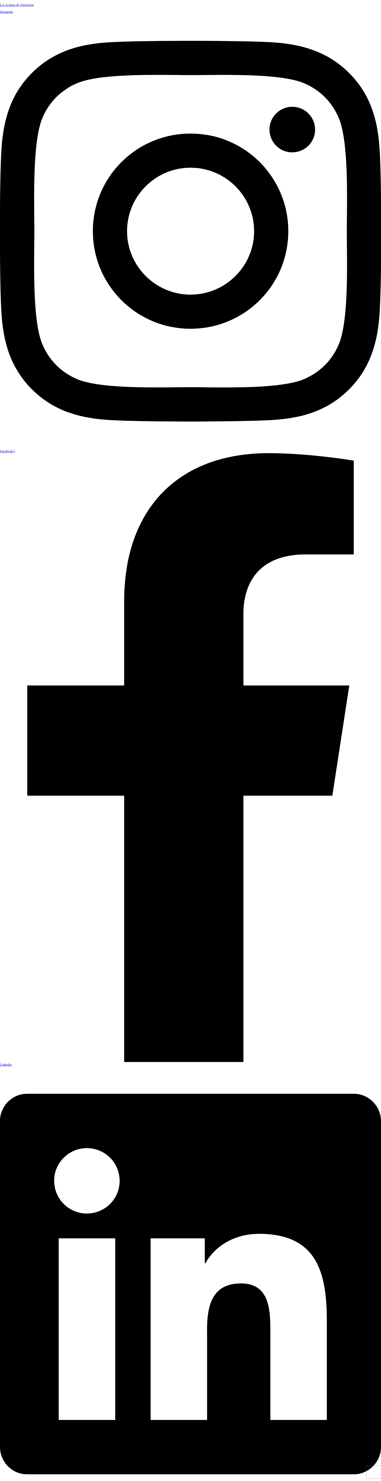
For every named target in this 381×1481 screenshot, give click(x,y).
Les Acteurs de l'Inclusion (17, 5)
